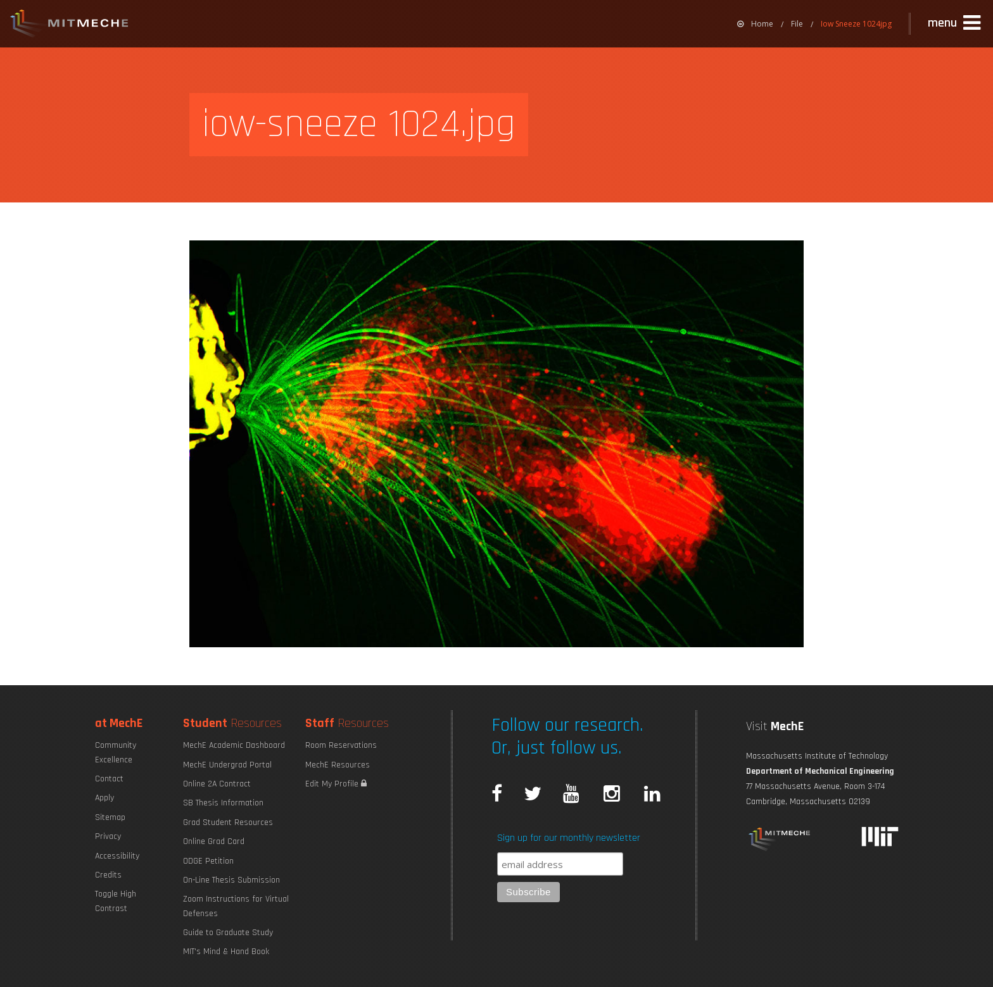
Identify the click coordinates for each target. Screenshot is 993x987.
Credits (108, 875)
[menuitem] (755, 23)
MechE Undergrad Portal (227, 765)
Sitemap (110, 817)
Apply (104, 798)
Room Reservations (341, 745)
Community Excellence (115, 752)
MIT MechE (69, 25)
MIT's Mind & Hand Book (226, 951)
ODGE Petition (208, 861)
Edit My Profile (336, 784)
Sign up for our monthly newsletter (568, 838)
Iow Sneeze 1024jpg (856, 23)
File (797, 23)
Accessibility (117, 856)
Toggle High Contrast (115, 901)
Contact (109, 779)
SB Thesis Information (223, 803)
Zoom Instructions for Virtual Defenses (236, 906)
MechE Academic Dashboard (234, 745)
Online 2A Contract (217, 784)
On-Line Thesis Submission (231, 880)
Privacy (108, 836)
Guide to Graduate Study (228, 932)
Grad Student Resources (228, 822)
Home (755, 23)
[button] (956, 23)
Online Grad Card (213, 841)
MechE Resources (337, 765)
